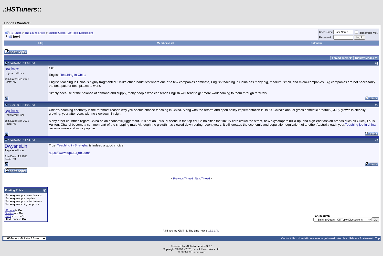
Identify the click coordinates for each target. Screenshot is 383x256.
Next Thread (202, 178)
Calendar (316, 43)
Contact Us (288, 238)
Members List (165, 43)
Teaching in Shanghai (72, 145)
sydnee (12, 68)
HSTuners (15, 32)
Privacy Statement (360, 238)
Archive (342, 238)
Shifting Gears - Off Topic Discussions (70, 32)
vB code (10, 210)
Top (377, 238)
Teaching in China (73, 75)
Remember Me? (366, 32)
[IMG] (8, 216)
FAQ (40, 43)
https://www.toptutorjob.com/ (69, 153)
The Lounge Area (35, 32)
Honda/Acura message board (316, 238)
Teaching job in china (360, 124)
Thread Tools (340, 57)
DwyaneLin (16, 146)
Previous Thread (183, 178)
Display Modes (364, 57)
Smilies (9, 213)
